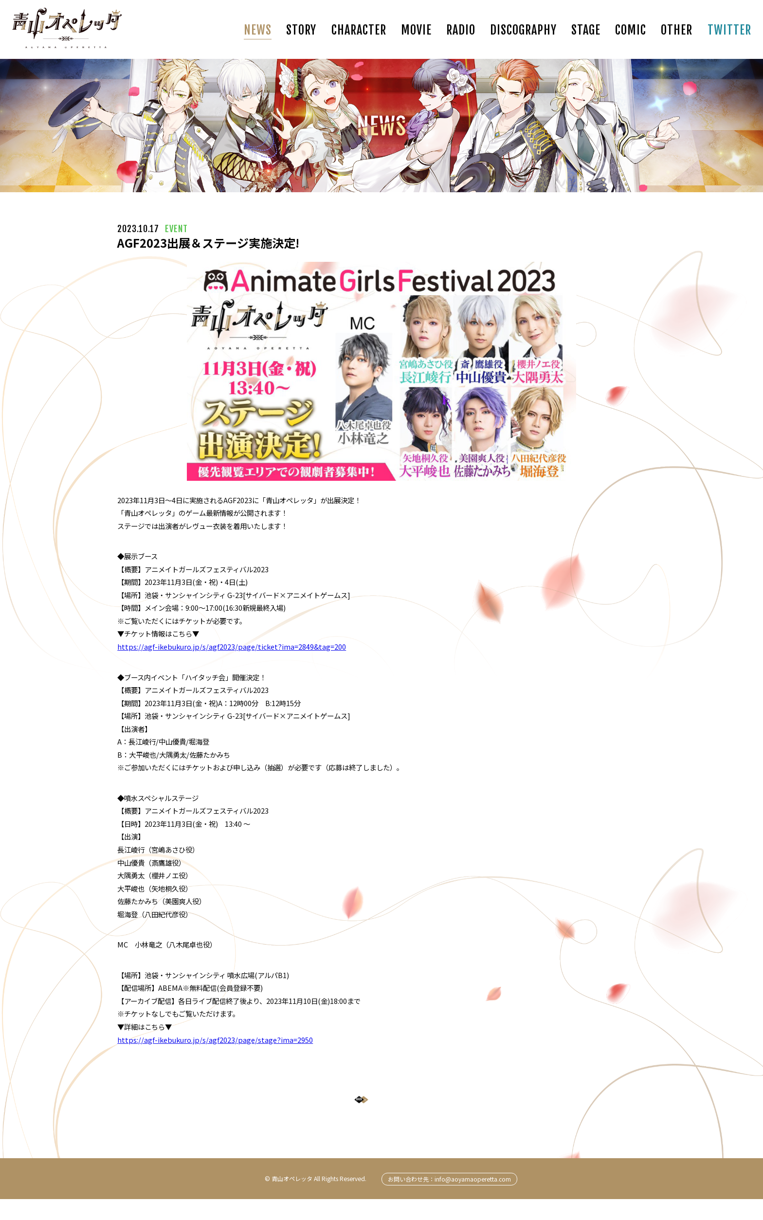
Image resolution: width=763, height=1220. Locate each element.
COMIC (630, 30)
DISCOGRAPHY (523, 30)
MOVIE (416, 30)
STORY (301, 30)
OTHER (676, 30)
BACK (373, 1109)
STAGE (585, 30)
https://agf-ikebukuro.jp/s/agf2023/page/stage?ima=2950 (215, 1040)
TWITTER (729, 30)
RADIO (460, 30)
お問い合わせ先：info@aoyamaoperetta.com (449, 1199)
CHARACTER (358, 30)
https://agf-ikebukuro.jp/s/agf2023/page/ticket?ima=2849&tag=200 (231, 646)
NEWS (258, 30)
